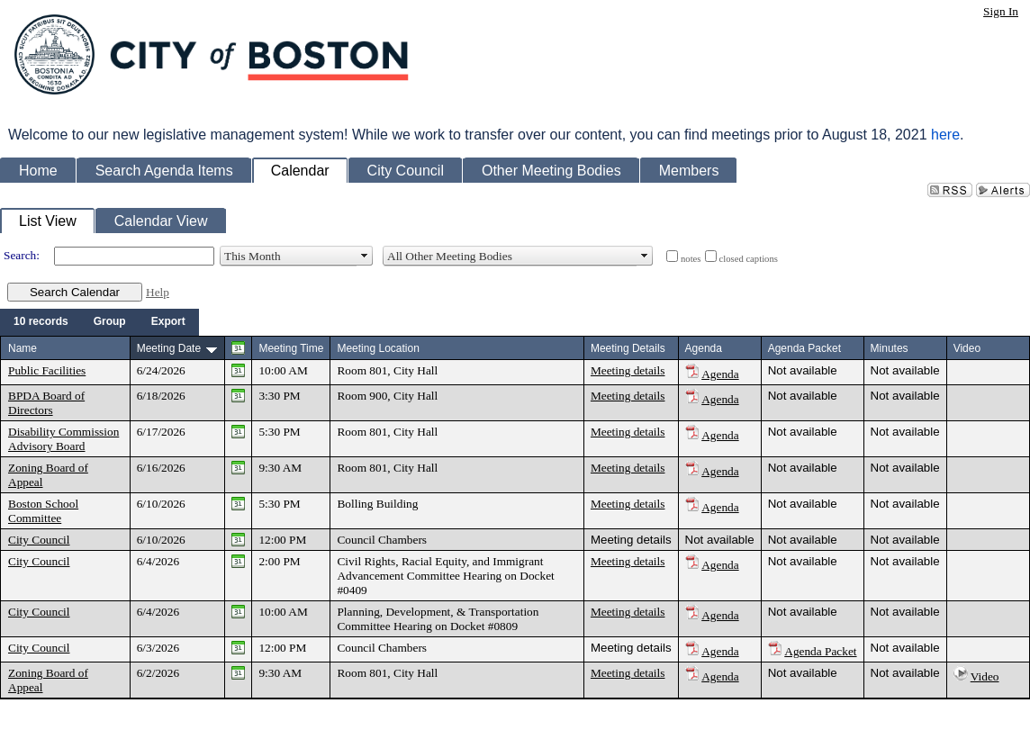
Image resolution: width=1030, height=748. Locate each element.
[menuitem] (41, 322)
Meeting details (628, 370)
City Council (39, 539)
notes (691, 259)
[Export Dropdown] (168, 322)
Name (22, 348)
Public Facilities (47, 370)
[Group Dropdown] (110, 322)
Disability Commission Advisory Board (63, 439)
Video (985, 676)
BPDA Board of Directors (46, 403)
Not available (802, 370)
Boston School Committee (43, 511)
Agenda (719, 374)
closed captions (748, 259)
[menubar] (99, 322)
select (365, 256)
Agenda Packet (820, 651)
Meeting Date (169, 348)
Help (157, 292)
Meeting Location (378, 348)
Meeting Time (290, 348)
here (945, 134)
